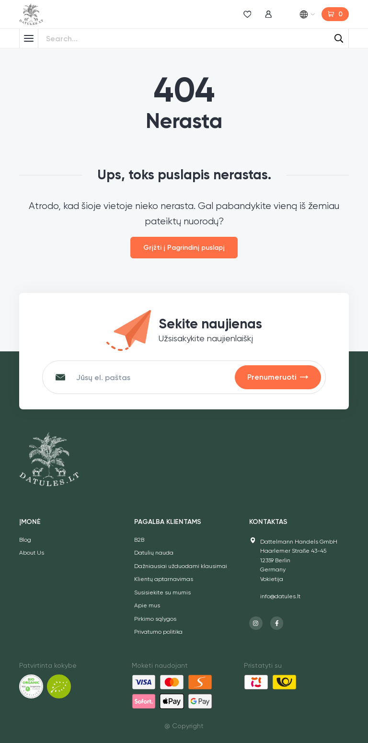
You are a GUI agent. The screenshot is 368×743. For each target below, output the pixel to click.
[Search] (338, 38)
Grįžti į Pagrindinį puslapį (184, 248)
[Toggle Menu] (28, 38)
